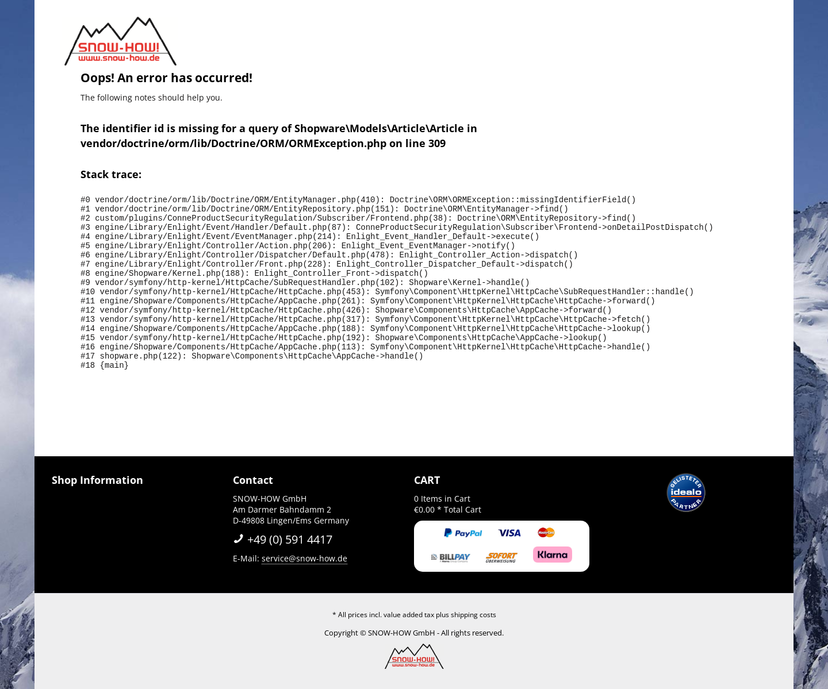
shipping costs (473, 614)
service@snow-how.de (304, 558)
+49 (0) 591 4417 (282, 539)
